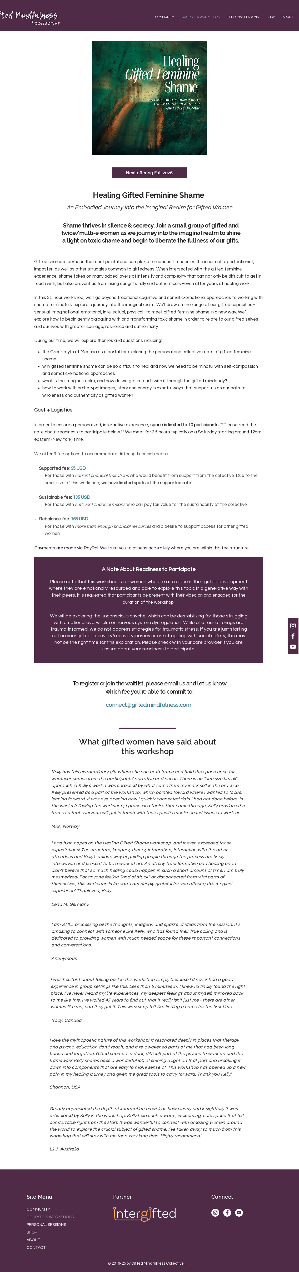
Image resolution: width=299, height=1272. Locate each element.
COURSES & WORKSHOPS (50, 1217)
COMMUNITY (38, 1209)
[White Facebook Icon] (293, 636)
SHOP (32, 1232)
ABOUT (33, 1240)
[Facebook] (227, 1213)
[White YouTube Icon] (293, 646)
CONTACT (36, 1248)
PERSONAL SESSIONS (46, 1225)
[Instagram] (215, 1213)
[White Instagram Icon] (293, 625)
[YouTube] (239, 1213)
